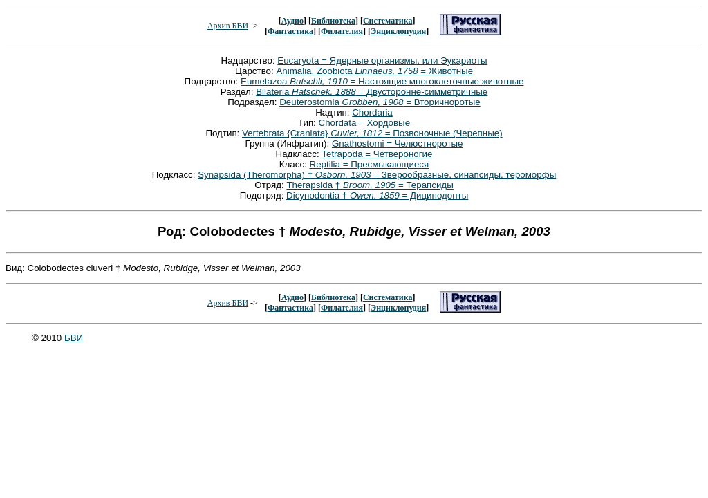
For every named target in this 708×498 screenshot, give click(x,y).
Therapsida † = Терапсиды (369, 185)
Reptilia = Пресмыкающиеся (369, 164)
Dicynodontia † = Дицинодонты (377, 195)
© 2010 (48, 338)
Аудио (292, 21)
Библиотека (333, 21)
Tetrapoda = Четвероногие (377, 154)
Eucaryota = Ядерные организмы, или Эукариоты (382, 60)
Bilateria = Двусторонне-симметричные (371, 91)
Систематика (387, 21)
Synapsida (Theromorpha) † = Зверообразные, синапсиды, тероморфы (377, 174)
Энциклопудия (398, 31)
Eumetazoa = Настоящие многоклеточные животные (382, 81)
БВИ (73, 338)
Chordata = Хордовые (365, 123)
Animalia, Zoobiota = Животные (374, 71)
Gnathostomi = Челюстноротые (397, 143)
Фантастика (290, 31)
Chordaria (372, 112)
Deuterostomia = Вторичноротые (380, 102)
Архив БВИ (227, 25)
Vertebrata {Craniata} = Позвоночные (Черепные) (372, 133)
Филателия (342, 31)
